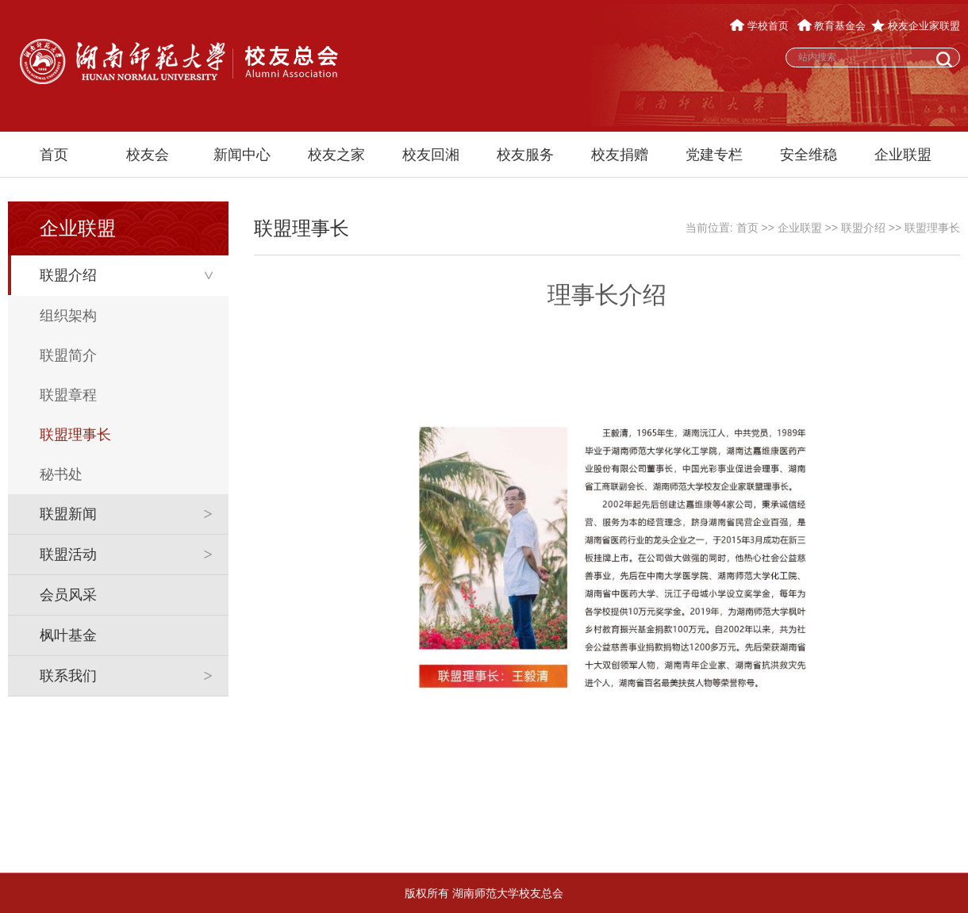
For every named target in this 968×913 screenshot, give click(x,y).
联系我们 (68, 676)
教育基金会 (831, 26)
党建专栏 (714, 155)
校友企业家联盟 (915, 26)
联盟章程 (68, 395)
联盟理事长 (75, 435)
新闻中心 (242, 155)
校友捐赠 (619, 155)
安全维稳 (808, 155)
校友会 (147, 155)
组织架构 (68, 316)
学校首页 (760, 26)
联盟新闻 (68, 514)
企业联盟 (903, 155)
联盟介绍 (68, 275)
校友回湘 (430, 155)
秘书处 (61, 474)
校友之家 (336, 155)
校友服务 (525, 155)
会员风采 (68, 595)
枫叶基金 (68, 635)
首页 (54, 155)
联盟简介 (68, 355)
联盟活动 (68, 554)
